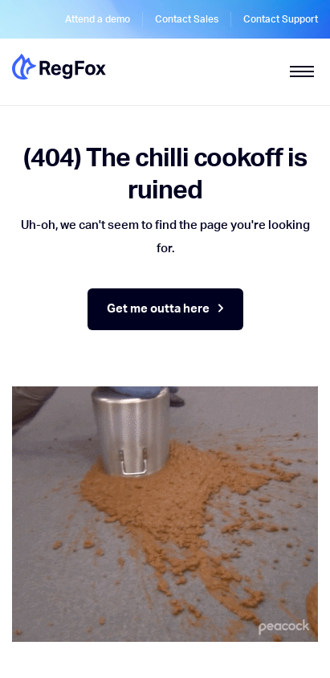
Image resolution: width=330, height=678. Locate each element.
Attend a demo (97, 19)
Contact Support (280, 19)
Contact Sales (186, 19)
